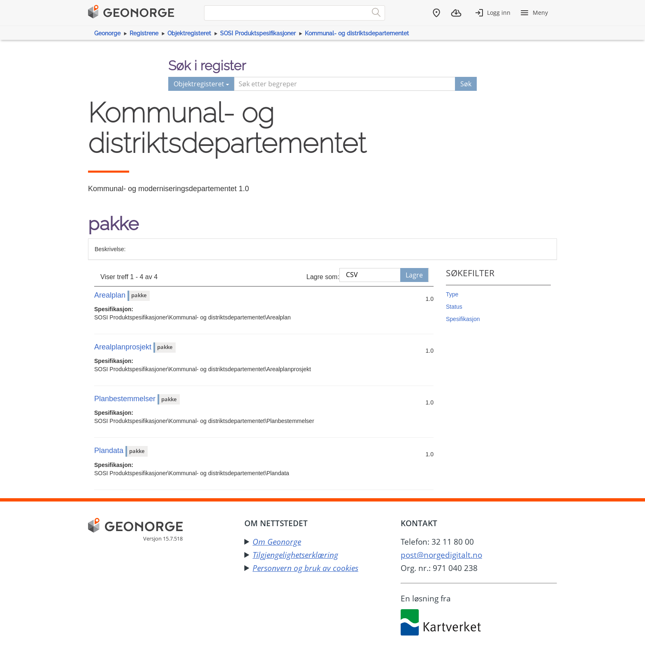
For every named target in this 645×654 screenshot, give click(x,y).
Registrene (144, 33)
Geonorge (107, 33)
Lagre (414, 275)
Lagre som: (322, 276)
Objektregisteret (189, 33)
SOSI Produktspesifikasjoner (258, 33)
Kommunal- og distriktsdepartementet (357, 33)
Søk (465, 83)
